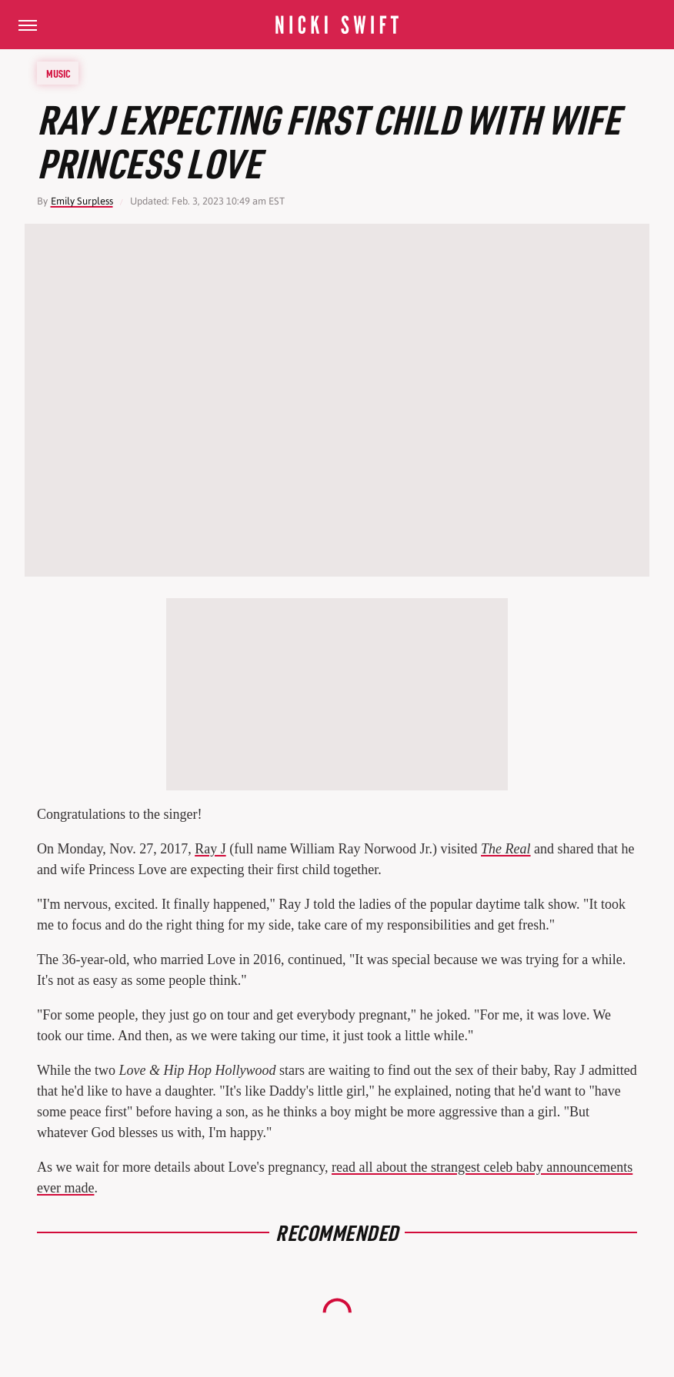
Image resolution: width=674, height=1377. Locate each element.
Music (58, 73)
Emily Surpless (82, 201)
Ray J (210, 848)
